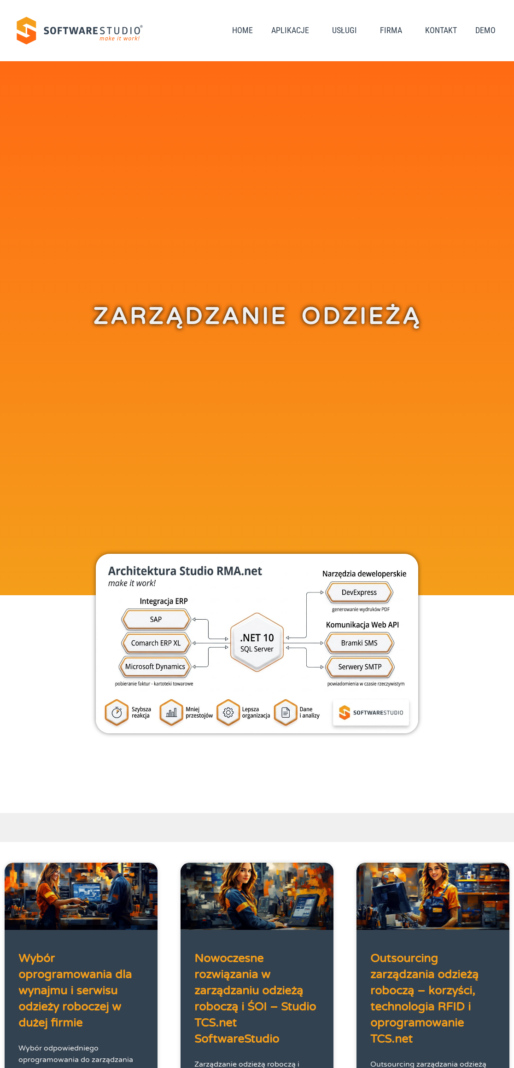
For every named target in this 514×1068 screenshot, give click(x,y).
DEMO (485, 30)
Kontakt (441, 30)
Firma (393, 30)
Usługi (347, 30)
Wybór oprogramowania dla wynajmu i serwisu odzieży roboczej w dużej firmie (75, 991)
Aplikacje (292, 30)
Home (242, 30)
